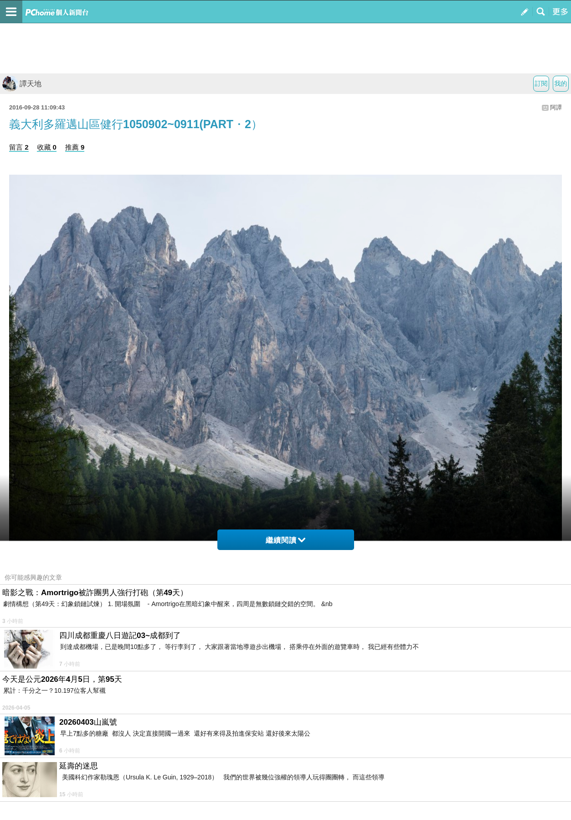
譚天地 (21, 84)
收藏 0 (47, 147)
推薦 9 (75, 147)
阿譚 (556, 107)
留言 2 (19, 147)
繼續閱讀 (285, 540)
